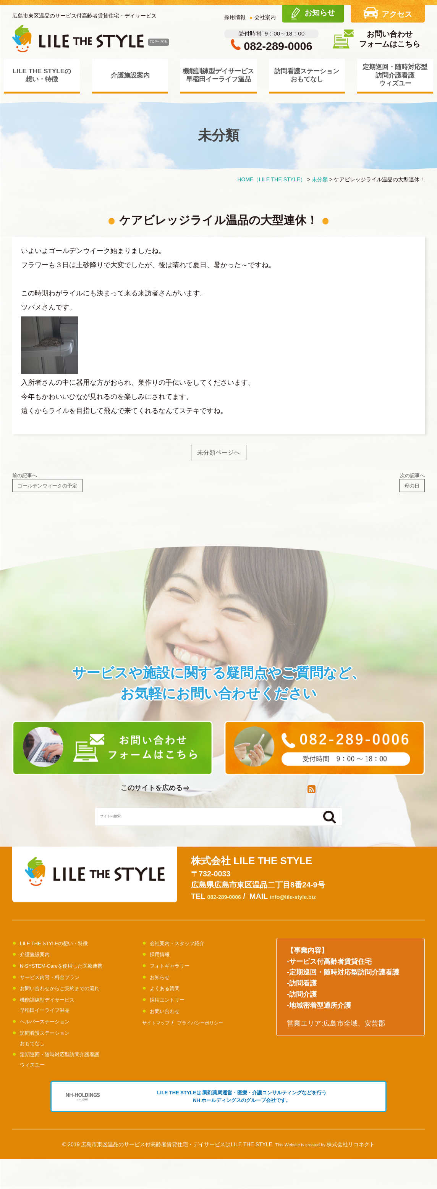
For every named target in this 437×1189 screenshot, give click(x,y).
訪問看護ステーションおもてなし (306, 75)
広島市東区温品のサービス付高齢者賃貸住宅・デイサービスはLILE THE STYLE (176, 1174)
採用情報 (235, 17)
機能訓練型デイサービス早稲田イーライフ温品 (218, 75)
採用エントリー (174, 1013)
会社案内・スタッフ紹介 (187, 956)
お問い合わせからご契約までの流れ (75, 1001)
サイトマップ (161, 1035)
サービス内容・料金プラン (61, 990)
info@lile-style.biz (315, 910)
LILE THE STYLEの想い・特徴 (42, 75)
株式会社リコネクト (351, 1174)
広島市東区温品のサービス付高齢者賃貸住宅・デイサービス (84, 16)
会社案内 (265, 17)
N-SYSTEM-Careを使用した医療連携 (77, 979)
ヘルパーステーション (54, 1034)
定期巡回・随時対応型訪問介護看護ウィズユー (395, 75)
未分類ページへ (219, 455)
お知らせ (163, 990)
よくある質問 (170, 1001)
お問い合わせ (170, 1024)
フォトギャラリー (177, 979)
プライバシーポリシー (221, 1035)
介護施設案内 (130, 75)
